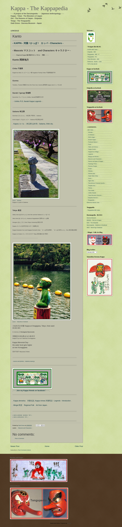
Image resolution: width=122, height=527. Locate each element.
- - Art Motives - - (91, 135)
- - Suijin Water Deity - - (93, 176)
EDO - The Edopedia (92, 222)
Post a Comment (19, 438)
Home (47, 446)
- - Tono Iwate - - (91, 190)
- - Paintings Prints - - (92, 164)
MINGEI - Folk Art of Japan (94, 220)
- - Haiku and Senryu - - (93, 147)
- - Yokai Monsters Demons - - (95, 195)
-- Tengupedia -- (91, 200)
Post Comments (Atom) (24, 450)
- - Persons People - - (92, 166)
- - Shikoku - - (90, 171)
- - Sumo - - (90, 178)
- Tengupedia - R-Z (92, 56)
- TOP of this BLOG (92, 64)
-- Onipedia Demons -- (93, 197)
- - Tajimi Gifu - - (91, 180)
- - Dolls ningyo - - (91, 137)
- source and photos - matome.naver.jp (23, 361)
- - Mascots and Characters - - (25, 428)
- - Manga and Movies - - (93, 156)
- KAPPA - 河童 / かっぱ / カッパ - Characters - (37, 43)
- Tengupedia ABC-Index (93, 210)
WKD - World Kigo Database (94, 227)
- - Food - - (90, 144)
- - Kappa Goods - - (92, 149)
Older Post (79, 446)
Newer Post (14, 446)
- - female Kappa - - (92, 139)
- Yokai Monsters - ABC (93, 59)
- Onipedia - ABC (91, 52)
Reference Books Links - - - (94, 202)
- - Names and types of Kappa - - (96, 161)
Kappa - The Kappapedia (39, 8)
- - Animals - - (90, 132)
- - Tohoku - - (90, 188)
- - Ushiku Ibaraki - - (92, 193)
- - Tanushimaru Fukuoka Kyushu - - (96, 183)
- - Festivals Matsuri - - (93, 142)
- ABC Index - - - (91, 130)
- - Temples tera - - (92, 185)
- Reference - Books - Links (94, 61)
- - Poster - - (90, 168)
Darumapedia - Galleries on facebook (97, 225)
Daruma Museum (91, 218)
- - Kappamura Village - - (93, 151)
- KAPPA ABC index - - (93, 49)
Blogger (69, 523)
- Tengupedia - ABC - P (93, 54)
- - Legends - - (90, 154)
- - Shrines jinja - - (91, 173)
